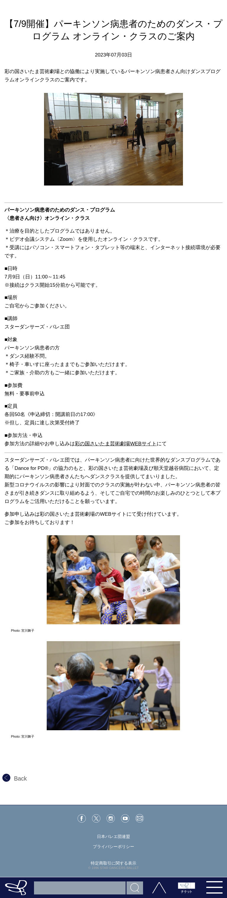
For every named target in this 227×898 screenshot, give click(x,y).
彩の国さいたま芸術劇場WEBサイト (116, 443)
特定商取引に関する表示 (113, 863)
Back (14, 778)
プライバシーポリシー (113, 846)
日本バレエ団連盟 (113, 836)
